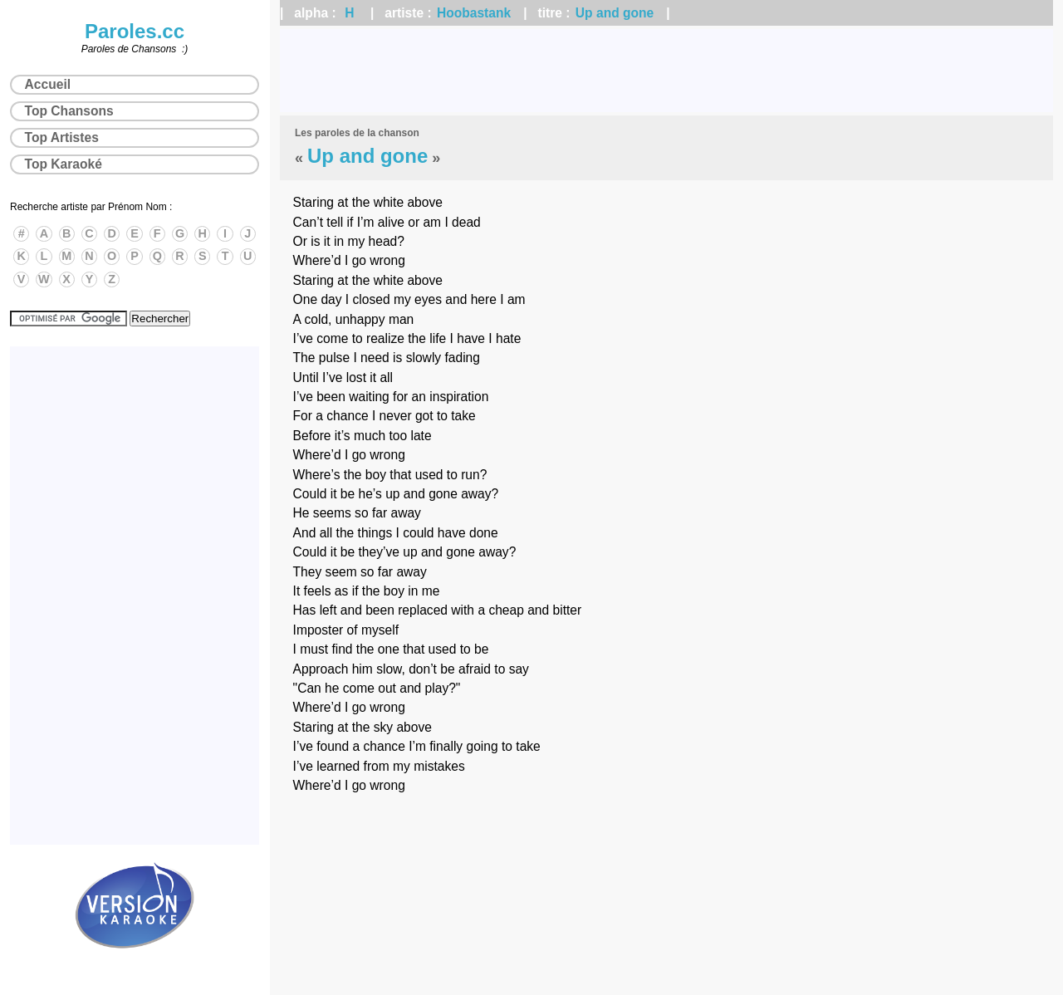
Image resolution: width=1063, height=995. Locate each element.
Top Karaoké (63, 164)
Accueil (48, 84)
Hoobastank (474, 13)
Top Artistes (62, 137)
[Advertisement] (666, 70)
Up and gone (615, 13)
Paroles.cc (134, 31)
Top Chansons (69, 111)
